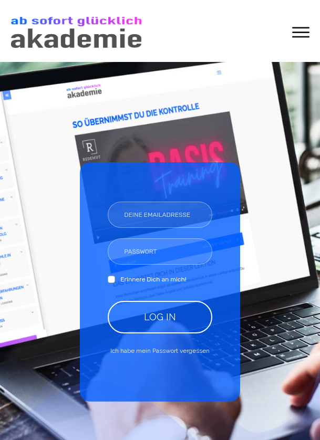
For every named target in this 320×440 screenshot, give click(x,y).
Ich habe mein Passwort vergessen (160, 350)
